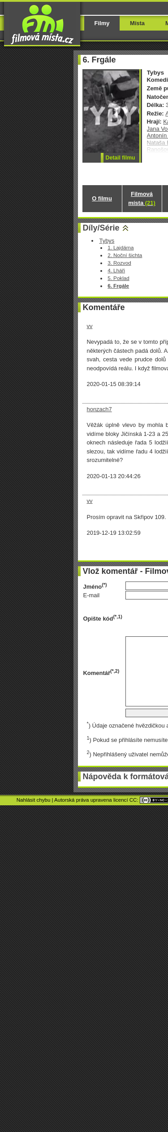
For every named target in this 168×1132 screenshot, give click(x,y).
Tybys (106, 240)
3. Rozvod (119, 263)
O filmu (102, 198)
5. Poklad (118, 278)
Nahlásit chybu (34, 800)
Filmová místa (141, 198)
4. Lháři (116, 270)
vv (90, 326)
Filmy (102, 23)
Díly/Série (101, 227)
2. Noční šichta (125, 255)
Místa (137, 23)
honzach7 (99, 409)
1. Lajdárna (121, 247)
